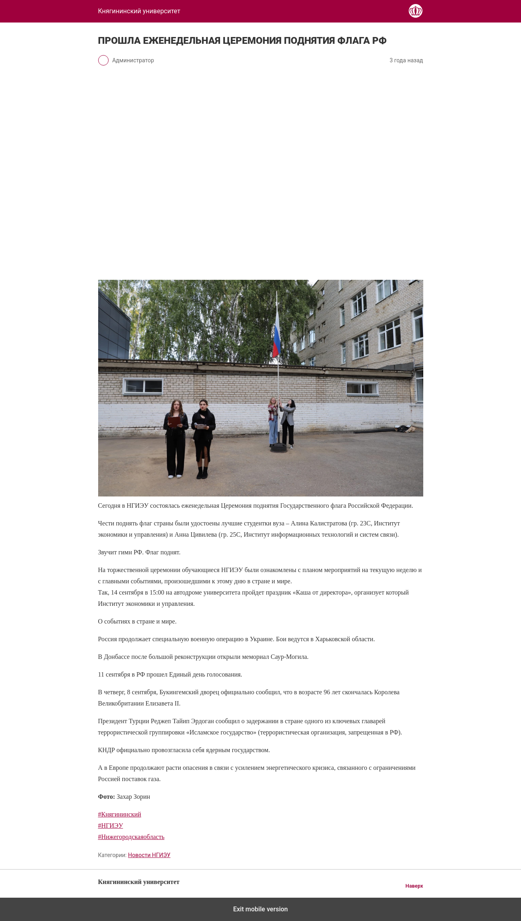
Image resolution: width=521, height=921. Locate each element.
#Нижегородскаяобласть (131, 836)
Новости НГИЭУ (149, 855)
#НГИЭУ (110, 825)
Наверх (414, 886)
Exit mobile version (260, 909)
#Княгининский (119, 814)
